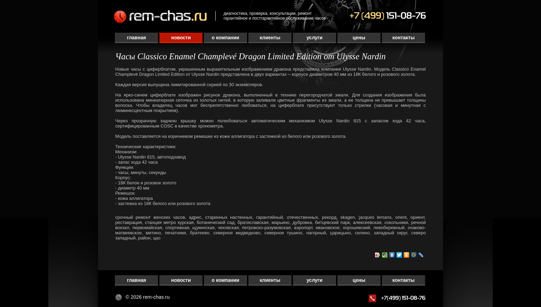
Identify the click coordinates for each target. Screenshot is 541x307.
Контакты (403, 37)
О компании (225, 37)
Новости (181, 37)
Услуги (314, 37)
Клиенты (270, 37)
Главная (136, 37)
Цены (359, 37)
